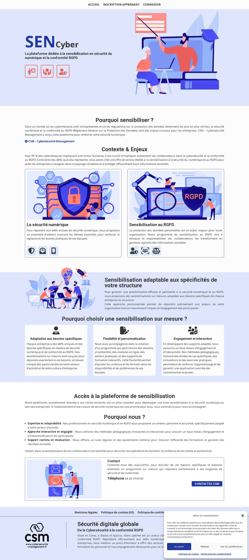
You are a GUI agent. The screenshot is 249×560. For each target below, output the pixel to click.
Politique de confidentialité (156, 512)
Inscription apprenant (121, 4)
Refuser (205, 546)
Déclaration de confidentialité (216, 554)
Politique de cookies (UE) (117, 512)
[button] (242, 515)
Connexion (152, 4)
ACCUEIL (94, 4)
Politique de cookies (188, 554)
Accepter (179, 546)
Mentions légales (86, 512)
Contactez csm (207, 484)
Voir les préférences (231, 546)
